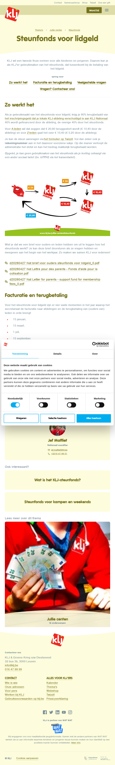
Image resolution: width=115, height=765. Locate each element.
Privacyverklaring (57, 698)
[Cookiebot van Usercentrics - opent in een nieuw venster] (97, 344)
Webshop (52, 690)
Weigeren (21, 418)
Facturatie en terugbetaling (52, 82)
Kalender (52, 683)
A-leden (16, 129)
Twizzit (93, 2)
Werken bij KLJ (14, 694)
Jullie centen (56, 30)
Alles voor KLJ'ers (59, 678)
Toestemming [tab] (20, 353)
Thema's (39, 30)
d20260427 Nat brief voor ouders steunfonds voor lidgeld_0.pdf (54, 263)
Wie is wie (11, 683)
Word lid (94, 10)
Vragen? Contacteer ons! (57, 89)
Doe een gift (104, 2)
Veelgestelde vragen (91, 82)
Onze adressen (14, 687)
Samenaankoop (72, 2)
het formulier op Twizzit (58, 139)
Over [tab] (95, 353)
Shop (84, 2)
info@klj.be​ (11, 665)
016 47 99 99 (13, 669)
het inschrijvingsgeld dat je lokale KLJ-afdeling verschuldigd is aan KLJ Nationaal (56, 118)
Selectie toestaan (57, 418)
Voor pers (11, 690)
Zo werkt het (18, 82)
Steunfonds (74, 30)
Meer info (75, 742)
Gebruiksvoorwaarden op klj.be (24, 698)
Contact (58, 2)
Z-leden (32, 132)
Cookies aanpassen (27, 758)
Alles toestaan (93, 418)
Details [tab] (57, 353)
